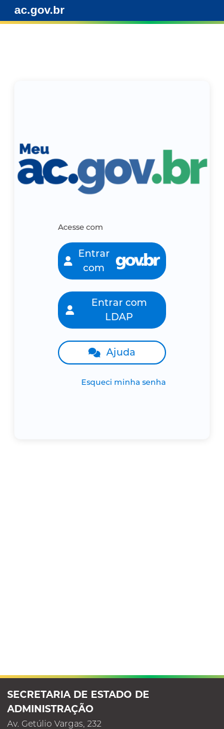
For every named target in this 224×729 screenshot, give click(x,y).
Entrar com (112, 261)
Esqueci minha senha (123, 382)
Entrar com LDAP (106, 310)
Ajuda (112, 352)
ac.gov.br (39, 10)
